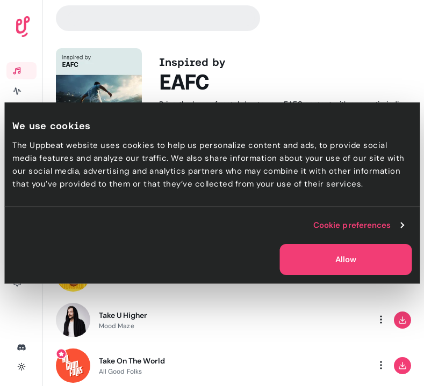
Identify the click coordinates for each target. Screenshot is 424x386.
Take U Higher (123, 315)
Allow (345, 259)
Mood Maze (116, 326)
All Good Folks (120, 371)
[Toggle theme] (21, 366)
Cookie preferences (352, 225)
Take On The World (132, 361)
